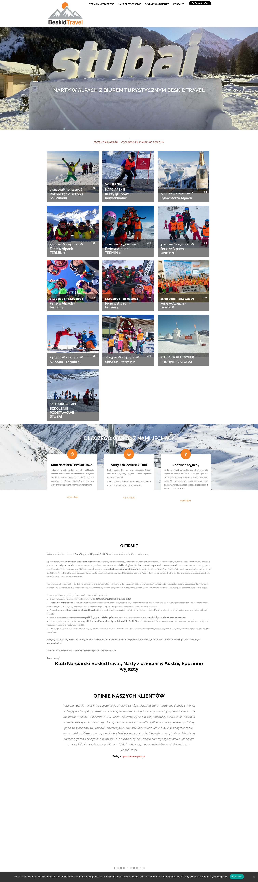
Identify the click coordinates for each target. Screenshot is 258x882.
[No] (253, 876)
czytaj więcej (72, 497)
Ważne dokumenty (96, 831)
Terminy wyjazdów (96, 824)
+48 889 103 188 (179, 827)
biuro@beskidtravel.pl (182, 838)
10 (144, 763)
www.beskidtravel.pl (181, 842)
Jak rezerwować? (95, 828)
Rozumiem (236, 876)
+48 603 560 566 (179, 823)
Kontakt (91, 835)
